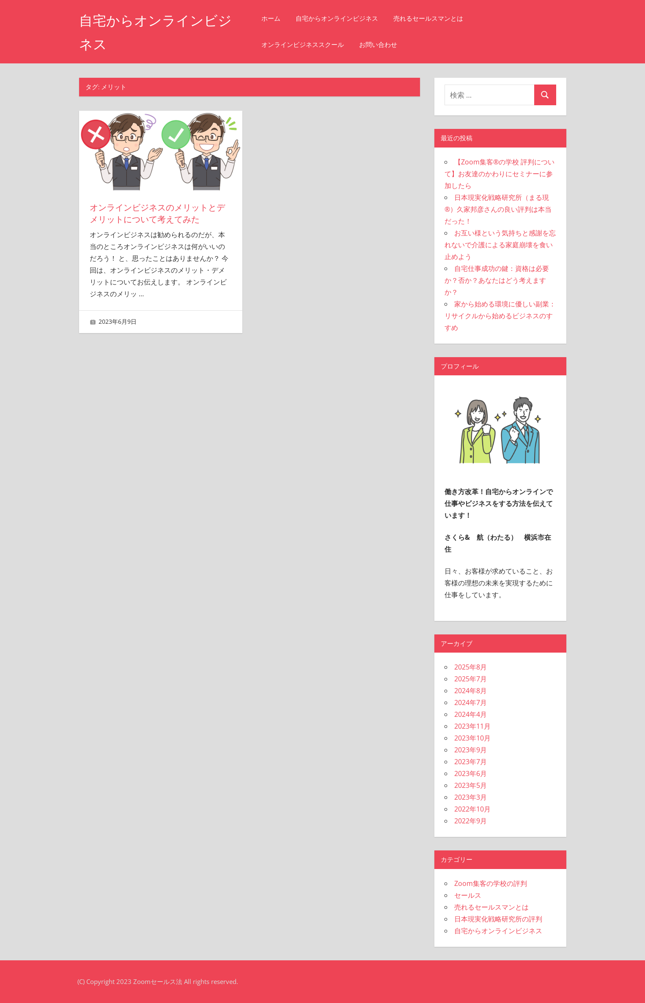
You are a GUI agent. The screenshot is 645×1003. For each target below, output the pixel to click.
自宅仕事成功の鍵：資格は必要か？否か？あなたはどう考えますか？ (497, 280)
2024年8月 (470, 690)
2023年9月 (470, 749)
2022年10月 (472, 809)
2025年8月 (470, 667)
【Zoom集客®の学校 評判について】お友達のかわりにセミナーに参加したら (499, 173)
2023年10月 (472, 738)
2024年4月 (470, 714)
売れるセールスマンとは (428, 18)
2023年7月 (470, 761)
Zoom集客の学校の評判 (490, 883)
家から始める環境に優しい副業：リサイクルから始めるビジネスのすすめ (500, 315)
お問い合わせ (378, 45)
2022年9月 (470, 820)
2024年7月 (470, 702)
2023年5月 (470, 785)
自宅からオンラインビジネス (337, 18)
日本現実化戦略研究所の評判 (498, 919)
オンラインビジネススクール (302, 45)
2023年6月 (470, 773)
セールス (467, 895)
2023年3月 (470, 797)
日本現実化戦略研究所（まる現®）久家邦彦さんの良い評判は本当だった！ (498, 209)
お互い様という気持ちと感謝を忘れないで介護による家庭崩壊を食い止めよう (500, 244)
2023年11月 (472, 726)
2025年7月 (470, 678)
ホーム (270, 18)
